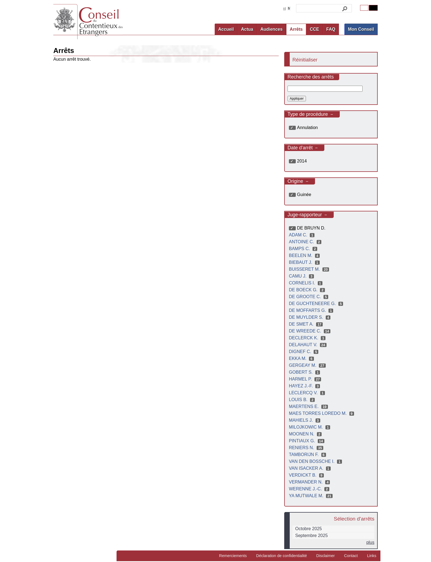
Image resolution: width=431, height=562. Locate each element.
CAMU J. (302, 276)
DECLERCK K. (308, 337)
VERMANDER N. (310, 482)
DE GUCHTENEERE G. (316, 303)
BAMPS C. (304, 248)
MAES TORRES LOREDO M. (322, 413)
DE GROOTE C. (309, 296)
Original (364, 8)
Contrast (373, 8)
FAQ (330, 29)
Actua (247, 29)
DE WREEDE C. (310, 331)
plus (370, 542)
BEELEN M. (305, 255)
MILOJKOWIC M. (310, 427)
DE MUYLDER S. (310, 317)
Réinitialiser (304, 60)
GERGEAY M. (308, 365)
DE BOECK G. (307, 289)
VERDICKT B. (307, 475)
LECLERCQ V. (307, 392)
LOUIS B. (302, 399)
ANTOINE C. (306, 241)
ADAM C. (302, 235)
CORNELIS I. (306, 283)
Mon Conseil (361, 29)
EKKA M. (302, 358)
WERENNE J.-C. (310, 488)
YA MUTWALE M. (311, 495)
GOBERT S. (305, 372)
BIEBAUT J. (305, 262)
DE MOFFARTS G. (312, 310)
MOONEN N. (306, 434)
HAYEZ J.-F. (305, 386)
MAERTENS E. (309, 406)
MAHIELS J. (305, 420)
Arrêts (296, 29)
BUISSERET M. (309, 269)
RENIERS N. (307, 447)
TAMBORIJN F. (308, 454)
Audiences (271, 29)
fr (289, 8)
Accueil (226, 29)
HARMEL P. (305, 379)
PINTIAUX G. (307, 440)
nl (284, 8)
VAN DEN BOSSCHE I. (316, 461)
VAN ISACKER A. (310, 468)
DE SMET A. (306, 324)
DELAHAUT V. (308, 344)
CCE (314, 29)
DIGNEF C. (304, 351)
